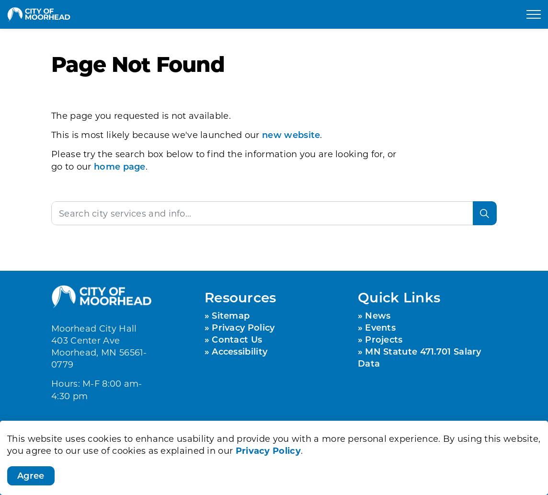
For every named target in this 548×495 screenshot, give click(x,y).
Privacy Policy (268, 451)
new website (291, 134)
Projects (383, 339)
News (377, 315)
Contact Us (237, 339)
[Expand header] (533, 14)
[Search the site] (274, 213)
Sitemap (231, 315)
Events (380, 327)
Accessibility (239, 351)
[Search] (485, 213)
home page (120, 166)
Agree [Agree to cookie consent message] (31, 477)
